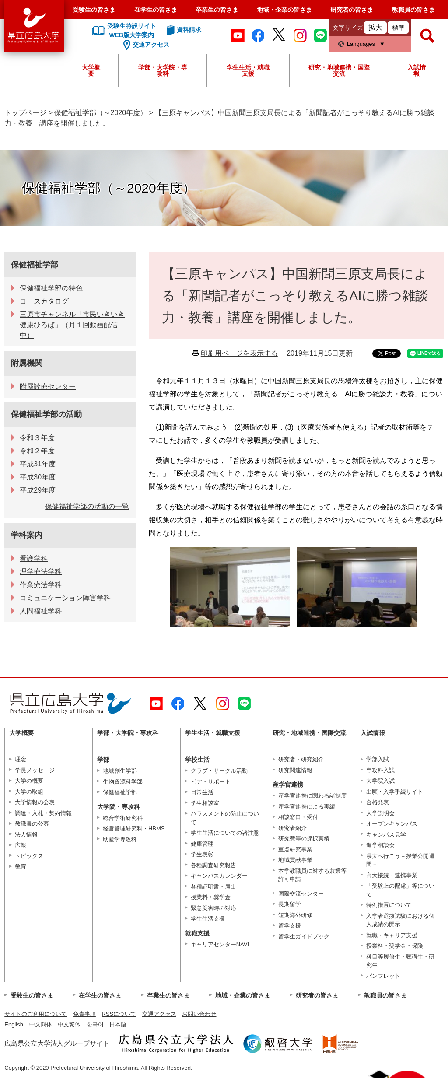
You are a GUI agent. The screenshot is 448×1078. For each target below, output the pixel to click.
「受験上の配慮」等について (400, 890)
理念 (20, 759)
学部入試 (377, 759)
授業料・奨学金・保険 (394, 945)
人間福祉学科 (41, 611)
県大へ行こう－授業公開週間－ (400, 860)
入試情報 (416, 70)
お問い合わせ (199, 1014)
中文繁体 (69, 1024)
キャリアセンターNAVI (220, 944)
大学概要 (91, 70)
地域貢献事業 (295, 860)
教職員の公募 (32, 823)
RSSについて (119, 1014)
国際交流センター (301, 893)
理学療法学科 (41, 571)
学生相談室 (205, 803)
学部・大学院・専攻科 (162, 70)
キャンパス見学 (386, 834)
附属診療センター (48, 386)
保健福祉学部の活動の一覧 (87, 506)
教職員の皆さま (413, 9)
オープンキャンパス (391, 823)
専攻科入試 (380, 770)
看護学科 (34, 558)
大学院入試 (380, 780)
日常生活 (202, 792)
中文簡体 (40, 1024)
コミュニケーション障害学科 (65, 598)
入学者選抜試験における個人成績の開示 (400, 920)
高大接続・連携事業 (391, 875)
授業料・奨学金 (211, 897)
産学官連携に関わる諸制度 (312, 795)
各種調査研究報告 (213, 865)
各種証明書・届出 (213, 886)
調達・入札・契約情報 (43, 813)
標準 (398, 27)
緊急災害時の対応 (213, 908)
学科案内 (26, 535)
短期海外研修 (295, 915)
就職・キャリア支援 (391, 935)
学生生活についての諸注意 (225, 833)
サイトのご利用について (35, 1014)
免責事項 (84, 1014)
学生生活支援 (208, 918)
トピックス (29, 856)
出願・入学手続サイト (394, 791)
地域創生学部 (120, 770)
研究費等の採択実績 (303, 838)
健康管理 (202, 843)
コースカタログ (44, 301)
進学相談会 (380, 845)
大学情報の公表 (35, 802)
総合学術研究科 (123, 818)
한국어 (95, 1024)
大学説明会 (380, 813)
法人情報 (26, 834)
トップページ (25, 112)
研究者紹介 (292, 828)
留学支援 (289, 925)
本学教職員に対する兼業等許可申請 (312, 875)
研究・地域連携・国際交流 (339, 70)
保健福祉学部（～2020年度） (100, 112)
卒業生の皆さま (217, 9)
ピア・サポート (211, 781)
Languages (361, 44)
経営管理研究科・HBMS (134, 828)
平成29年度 (38, 490)
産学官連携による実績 (306, 806)
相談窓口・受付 (298, 817)
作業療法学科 (41, 584)
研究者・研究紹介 (301, 759)
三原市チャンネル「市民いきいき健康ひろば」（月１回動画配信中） (72, 325)
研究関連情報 (295, 770)
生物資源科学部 (123, 781)
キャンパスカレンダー (219, 875)
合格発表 (377, 802)
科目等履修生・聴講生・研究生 (400, 961)
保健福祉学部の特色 (51, 288)
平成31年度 (38, 464)
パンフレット (383, 976)
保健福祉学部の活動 (46, 414)
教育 (20, 866)
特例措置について (389, 905)
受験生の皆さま (94, 9)
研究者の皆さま (351, 9)
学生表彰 (202, 854)
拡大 (375, 27)
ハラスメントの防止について (225, 818)
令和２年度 (37, 451)
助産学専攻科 (120, 839)
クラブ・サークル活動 (219, 770)
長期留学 (289, 904)
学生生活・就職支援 (248, 70)
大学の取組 (29, 791)
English (13, 1024)
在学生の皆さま (155, 9)
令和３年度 (37, 437)
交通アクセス (159, 1014)
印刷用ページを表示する (239, 353)
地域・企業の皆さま (284, 9)
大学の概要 (29, 780)
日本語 (117, 1024)
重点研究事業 (295, 849)
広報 (20, 845)
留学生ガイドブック (303, 936)
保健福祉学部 (34, 264)
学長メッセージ (35, 770)
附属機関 (26, 363)
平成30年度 (38, 477)
